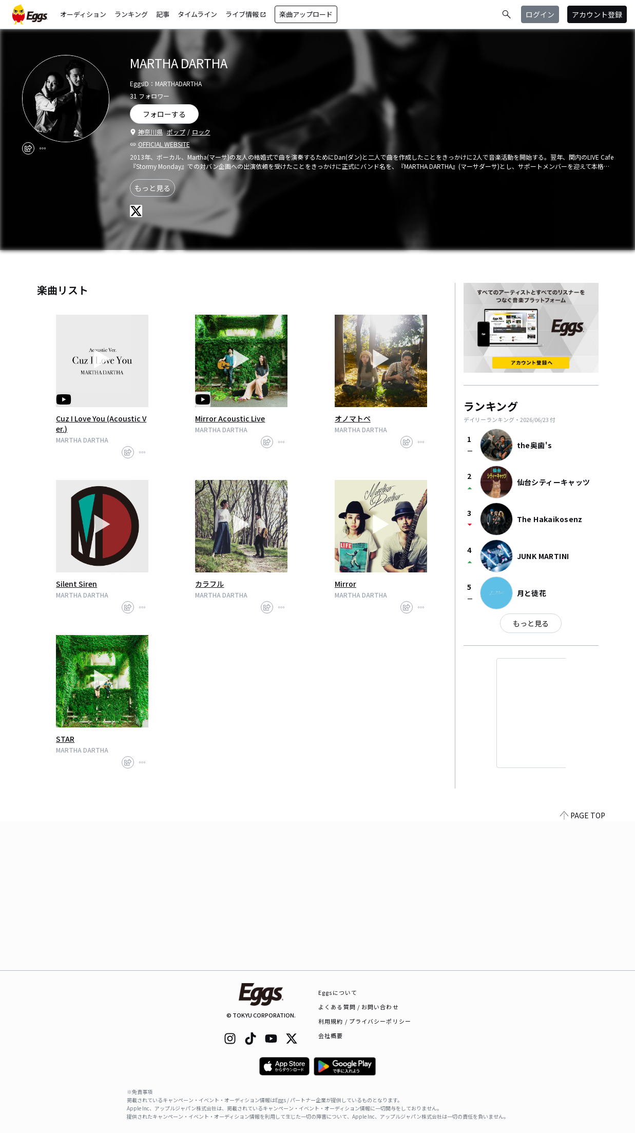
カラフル (209, 584)
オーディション (83, 14)
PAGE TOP (582, 964)
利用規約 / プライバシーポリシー (364, 1021)
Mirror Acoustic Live (230, 418)
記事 (162, 14)
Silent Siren (76, 584)
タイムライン (197, 14)
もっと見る (152, 188)
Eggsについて (337, 992)
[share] (28, 148)
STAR (65, 739)
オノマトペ (353, 418)
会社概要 (330, 1035)
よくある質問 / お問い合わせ (358, 1007)
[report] (42, 148)
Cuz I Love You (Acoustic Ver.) (101, 423)
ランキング (131, 14)
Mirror (345, 584)
